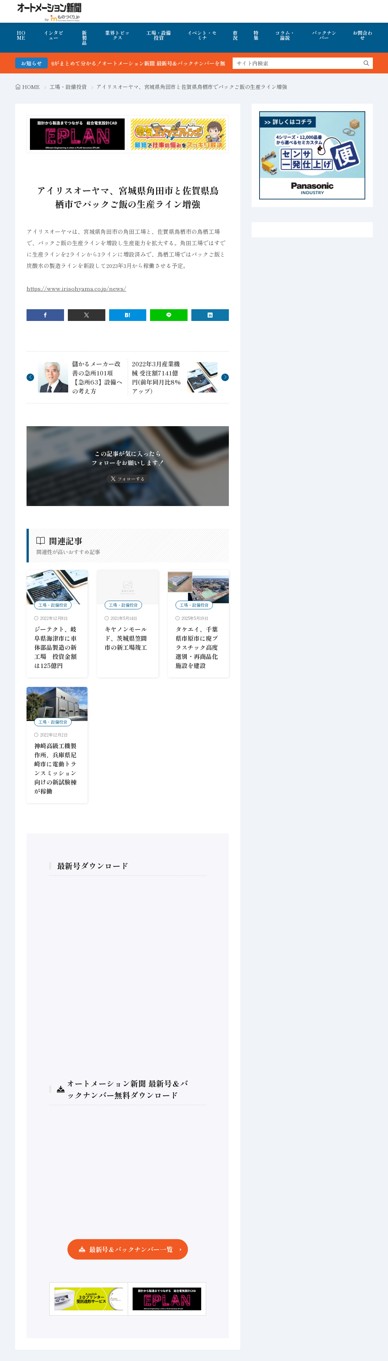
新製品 (84, 37)
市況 (235, 35)
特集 (255, 35)
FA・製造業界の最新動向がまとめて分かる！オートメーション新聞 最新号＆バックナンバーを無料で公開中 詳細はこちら (160, 63)
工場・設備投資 (158, 35)
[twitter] (86, 315)
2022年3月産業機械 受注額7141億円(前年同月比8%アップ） (156, 377)
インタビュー (53, 35)
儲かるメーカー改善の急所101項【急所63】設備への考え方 (97, 377)
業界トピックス (117, 35)
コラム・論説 (285, 35)
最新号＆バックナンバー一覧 (131, 1249)
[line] (169, 315)
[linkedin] (210, 315)
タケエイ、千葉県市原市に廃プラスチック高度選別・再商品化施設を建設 (196, 647)
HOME (21, 35)
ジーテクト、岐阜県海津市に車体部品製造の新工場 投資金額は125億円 (55, 647)
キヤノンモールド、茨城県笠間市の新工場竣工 (126, 638)
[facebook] (45, 315)
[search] (366, 63)
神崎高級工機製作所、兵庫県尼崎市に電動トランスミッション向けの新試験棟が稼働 (55, 768)
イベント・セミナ (202, 35)
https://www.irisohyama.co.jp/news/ (76, 288)
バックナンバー (324, 35)
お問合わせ (362, 35)
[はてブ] (128, 315)
